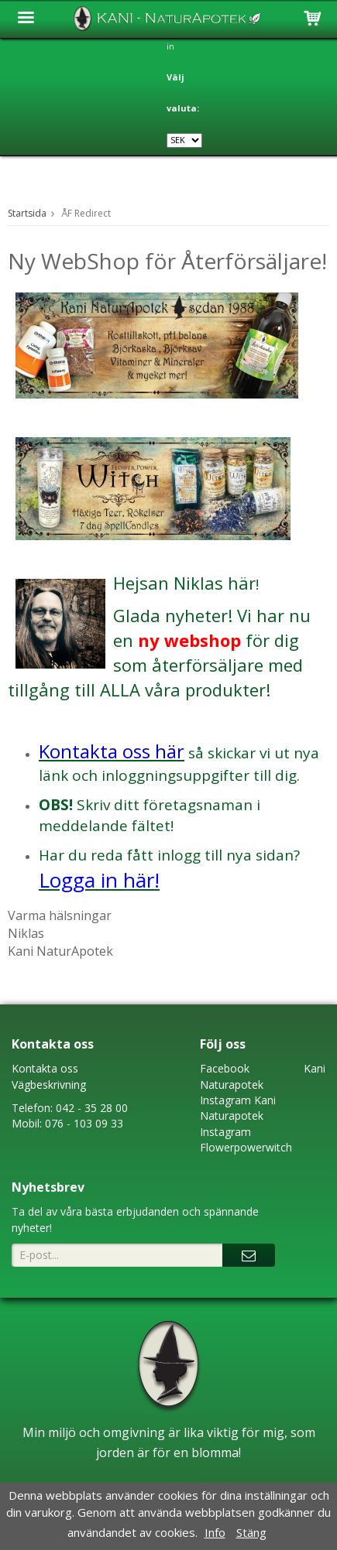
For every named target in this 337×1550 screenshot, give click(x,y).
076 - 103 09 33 (84, 1123)
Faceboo (222, 1068)
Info (215, 1532)
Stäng (251, 1532)
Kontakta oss (45, 1068)
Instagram (225, 1100)
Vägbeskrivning (49, 1084)
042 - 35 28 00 (92, 1107)
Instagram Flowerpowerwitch (246, 1139)
